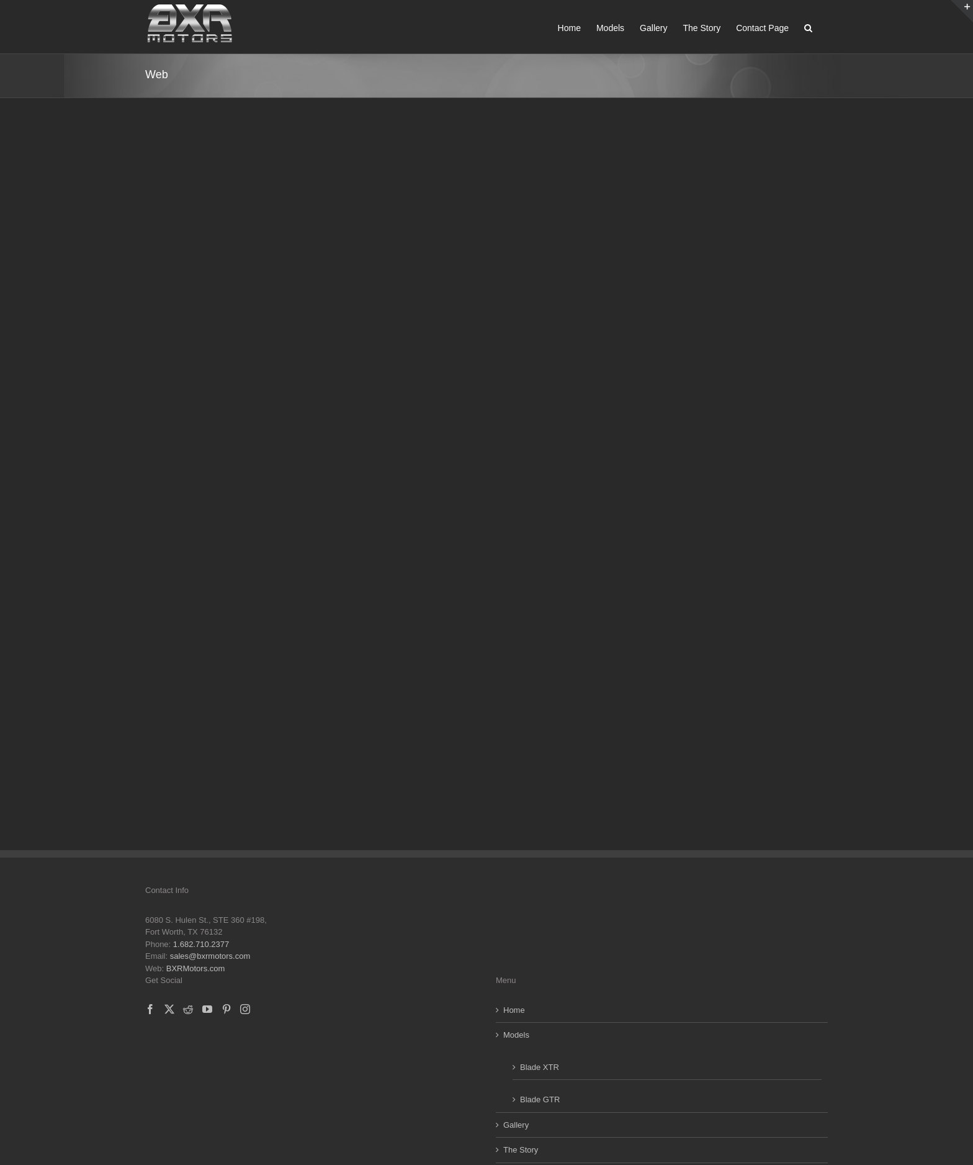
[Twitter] (169, 1009)
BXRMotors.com (195, 968)
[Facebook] (150, 1009)
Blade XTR (539, 1067)
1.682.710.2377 (201, 944)
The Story (520, 1149)
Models (516, 1035)
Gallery (516, 1125)
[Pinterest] (226, 1009)
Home (514, 1010)
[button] (808, 26)
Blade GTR (540, 1099)
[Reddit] (188, 1009)
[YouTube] (207, 1009)
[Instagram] (245, 1009)
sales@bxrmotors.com (210, 956)
